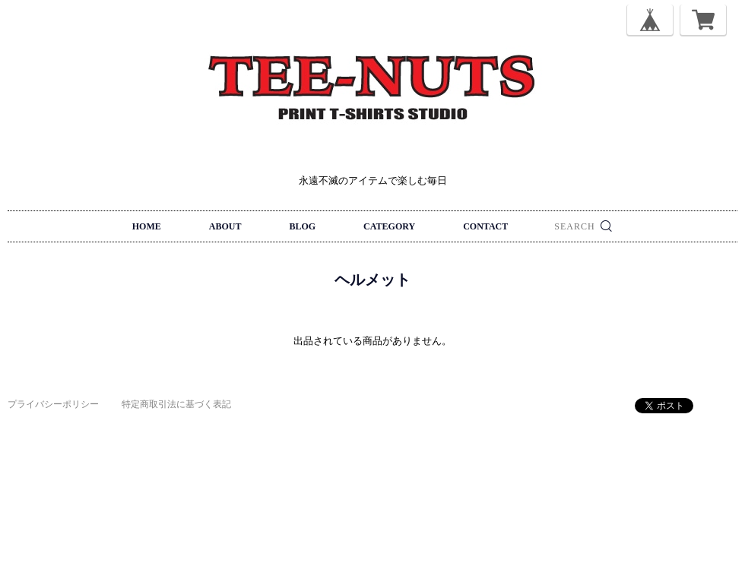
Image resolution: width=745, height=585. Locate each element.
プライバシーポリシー (53, 404)
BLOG (302, 226)
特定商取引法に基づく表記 (176, 404)
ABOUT (225, 226)
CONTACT (485, 226)
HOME (146, 226)
